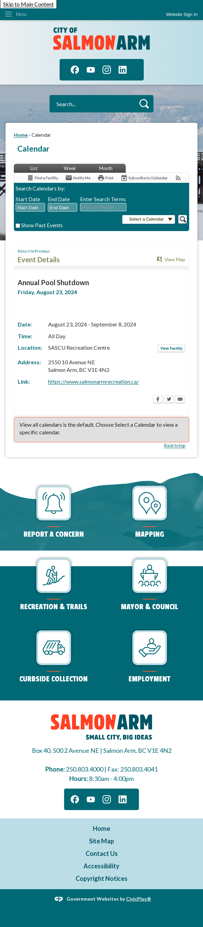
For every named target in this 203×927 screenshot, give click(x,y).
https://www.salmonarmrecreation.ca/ (93, 381)
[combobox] (30, 207)
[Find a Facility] (42, 177)
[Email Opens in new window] (180, 400)
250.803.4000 (84, 769)
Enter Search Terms (103, 199)
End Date (59, 199)
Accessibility (101, 866)
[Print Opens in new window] (105, 177)
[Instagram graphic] (107, 70)
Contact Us (102, 853)
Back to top (174, 445)
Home (21, 135)
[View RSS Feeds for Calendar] (178, 177)
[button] (143, 103)
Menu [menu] (21, 14)
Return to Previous (34, 251)
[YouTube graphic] (91, 70)
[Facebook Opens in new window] (158, 400)
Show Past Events (42, 225)
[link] (181, 14)
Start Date (28, 199)
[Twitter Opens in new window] (169, 400)
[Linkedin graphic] (122, 70)
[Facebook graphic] (75, 70)
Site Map (101, 841)
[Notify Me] (77, 177)
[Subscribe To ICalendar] (144, 177)
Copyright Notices (101, 878)
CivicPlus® (138, 898)
